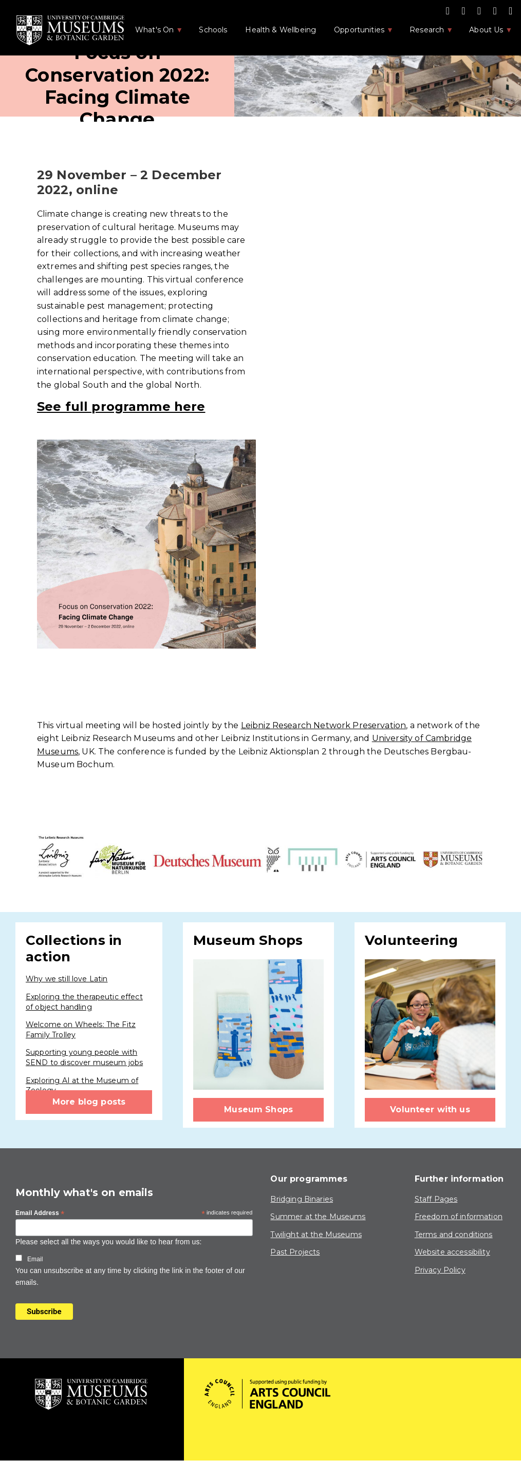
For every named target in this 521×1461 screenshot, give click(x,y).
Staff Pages (436, 1199)
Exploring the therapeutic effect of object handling (84, 1002)
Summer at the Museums (317, 1216)
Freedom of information (459, 1216)
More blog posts (88, 1102)
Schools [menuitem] (213, 29)
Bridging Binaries (301, 1199)
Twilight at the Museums (315, 1234)
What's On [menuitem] (153, 33)
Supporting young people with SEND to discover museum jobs (84, 1057)
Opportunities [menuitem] (358, 33)
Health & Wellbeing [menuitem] (280, 29)
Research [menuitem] (426, 33)
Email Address (40, 1213)
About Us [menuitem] (485, 33)
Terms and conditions (454, 1234)
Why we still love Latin (66, 978)
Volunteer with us (430, 1109)
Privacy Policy (440, 1270)
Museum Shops (258, 1109)
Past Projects (295, 1252)
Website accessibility (452, 1252)
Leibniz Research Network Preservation (323, 725)
